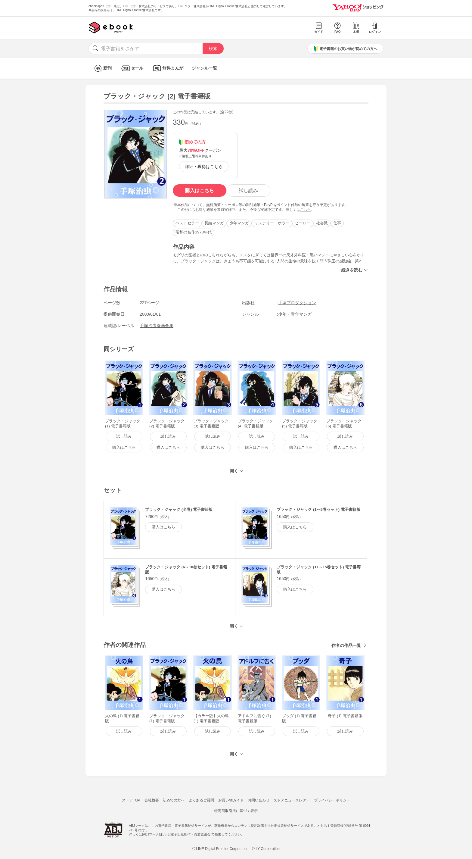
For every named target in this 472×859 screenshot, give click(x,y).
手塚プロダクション (297, 302)
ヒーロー (303, 223)
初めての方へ (174, 800)
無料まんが (167, 68)
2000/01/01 (150, 314)
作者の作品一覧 (346, 645)
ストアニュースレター (292, 800)
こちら (305, 210)
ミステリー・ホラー (272, 223)
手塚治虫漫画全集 (156, 325)
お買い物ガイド (231, 800)
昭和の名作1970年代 (193, 232)
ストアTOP (131, 800)
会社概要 (151, 800)
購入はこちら (199, 190)
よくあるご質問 (201, 800)
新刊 (102, 68)
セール (131, 68)
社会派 (322, 223)
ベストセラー (187, 223)
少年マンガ (239, 223)
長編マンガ (214, 223)
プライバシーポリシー (332, 800)
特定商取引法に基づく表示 (236, 811)
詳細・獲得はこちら (204, 166)
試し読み (248, 190)
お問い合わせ (258, 800)
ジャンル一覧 (204, 68)
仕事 (337, 223)
